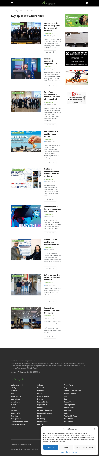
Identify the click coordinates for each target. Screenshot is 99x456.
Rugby (66, 388)
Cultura (40, 385)
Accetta (51, 447)
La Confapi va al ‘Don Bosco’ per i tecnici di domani (52, 277)
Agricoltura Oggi (17, 385)
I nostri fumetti (43, 396)
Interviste (40, 407)
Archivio (14, 391)
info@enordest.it (22, 372)
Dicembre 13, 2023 (49, 69)
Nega (66, 447)
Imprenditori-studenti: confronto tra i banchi (52, 310)
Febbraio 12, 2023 (49, 285)
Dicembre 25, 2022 (49, 318)
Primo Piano (16, 207)
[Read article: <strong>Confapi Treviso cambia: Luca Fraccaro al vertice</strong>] (26, 249)
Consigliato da (16, 419)
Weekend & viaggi (70, 416)
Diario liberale (42, 388)
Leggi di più (51, 52)
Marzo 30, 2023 (49, 216)
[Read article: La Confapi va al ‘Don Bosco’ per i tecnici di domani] (26, 284)
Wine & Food (68, 419)
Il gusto (40, 399)
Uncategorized (69, 405)
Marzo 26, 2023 (49, 249)
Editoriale (41, 391)
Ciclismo (14, 410)
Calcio (13, 407)
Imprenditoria (17, 24)
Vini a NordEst (69, 407)
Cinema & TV (15, 413)
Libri (39, 416)
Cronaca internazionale (19, 421)
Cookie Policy (64, 452)
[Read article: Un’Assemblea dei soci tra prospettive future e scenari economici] (26, 33)
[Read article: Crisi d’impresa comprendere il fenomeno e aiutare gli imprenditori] (26, 101)
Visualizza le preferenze (85, 447)
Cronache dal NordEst (19, 424)
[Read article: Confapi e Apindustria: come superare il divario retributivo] (26, 178)
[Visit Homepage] (49, 3)
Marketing (41, 419)
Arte (12, 393)
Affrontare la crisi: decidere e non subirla (51, 134)
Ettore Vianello (50, 315)
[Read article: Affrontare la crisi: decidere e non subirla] (26, 141)
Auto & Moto (15, 399)
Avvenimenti (15, 402)
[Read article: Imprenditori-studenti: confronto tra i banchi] (26, 318)
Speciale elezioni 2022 (72, 391)
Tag (17, 11)
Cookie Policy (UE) (26, 444)
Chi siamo (14, 444)
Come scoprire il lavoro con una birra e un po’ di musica (52, 209)
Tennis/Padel (69, 402)
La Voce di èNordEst (44, 410)
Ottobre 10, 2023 (49, 181)
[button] (95, 429)
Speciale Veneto (70, 393)
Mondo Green (42, 421)
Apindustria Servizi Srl (26, 11)
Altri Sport (14, 388)
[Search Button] (87, 3)
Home (12, 11)
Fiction (39, 393)
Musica (40, 424)
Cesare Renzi (49, 33)
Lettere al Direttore (44, 413)
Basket (13, 405)
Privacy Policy (73, 452)
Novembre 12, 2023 (50, 104)
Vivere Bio (67, 410)
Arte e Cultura (16, 396)
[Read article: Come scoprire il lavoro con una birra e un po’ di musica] (26, 216)
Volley (66, 413)
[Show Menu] (12, 3)
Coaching (14, 416)
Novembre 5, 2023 (49, 141)
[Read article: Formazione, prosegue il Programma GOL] (26, 68)
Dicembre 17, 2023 (49, 36)
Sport (66, 396)
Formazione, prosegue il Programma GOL (50, 61)
